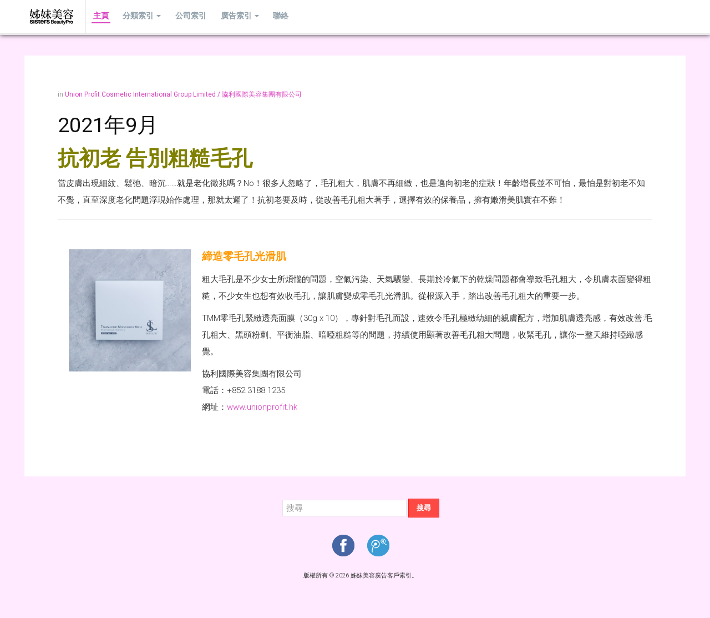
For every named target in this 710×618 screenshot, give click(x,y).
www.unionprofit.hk (262, 407)
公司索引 (183, 16)
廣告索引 (229, 16)
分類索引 (137, 16)
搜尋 (424, 508)
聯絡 (267, 16)
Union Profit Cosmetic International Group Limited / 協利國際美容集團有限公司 (183, 94)
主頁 (99, 16)
